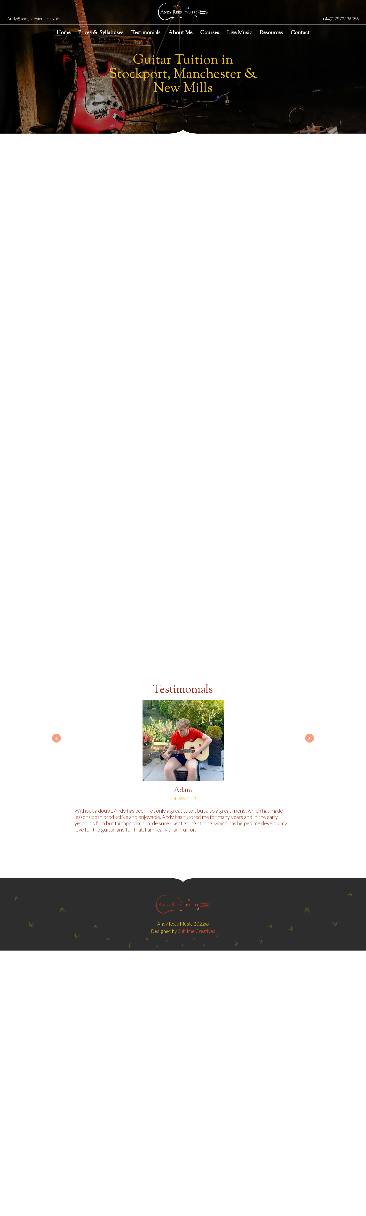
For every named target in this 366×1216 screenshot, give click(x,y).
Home (63, 33)
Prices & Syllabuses (100, 33)
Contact (300, 33)
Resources (271, 33)
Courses (209, 33)
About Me (180, 33)
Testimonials (145, 33)
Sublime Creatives (196, 931)
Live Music (239, 33)
